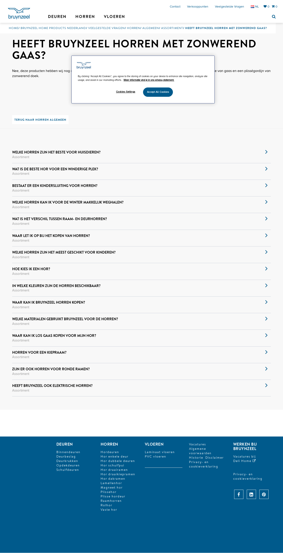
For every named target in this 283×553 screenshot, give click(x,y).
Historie (196, 458)
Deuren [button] (57, 16)
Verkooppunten (197, 6)
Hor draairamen (114, 470)
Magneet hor (112, 487)
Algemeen (150, 28)
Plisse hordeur (113, 496)
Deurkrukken (67, 461)
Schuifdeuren (67, 470)
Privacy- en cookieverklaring (203, 464)
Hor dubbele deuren (118, 461)
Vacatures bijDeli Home (244, 458)
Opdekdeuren (68, 465)
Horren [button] (85, 16)
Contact (175, 6)
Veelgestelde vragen (229, 6)
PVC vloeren (155, 456)
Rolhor (106, 505)
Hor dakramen (113, 479)
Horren (133, 28)
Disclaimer (214, 458)
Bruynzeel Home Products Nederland (53, 28)
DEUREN (64, 444)
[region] (143, 79)
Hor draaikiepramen (118, 474)
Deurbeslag (66, 456)
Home (13, 28)
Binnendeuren (68, 452)
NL (255, 7)
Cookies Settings (125, 91)
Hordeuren (110, 452)
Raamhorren (111, 501)
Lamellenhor (111, 483)
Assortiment (172, 28)
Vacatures (197, 444)
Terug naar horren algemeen (40, 120)
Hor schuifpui (112, 465)
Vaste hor (109, 510)
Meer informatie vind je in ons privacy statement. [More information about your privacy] (149, 80)
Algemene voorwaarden (200, 451)
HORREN (109, 444)
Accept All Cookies (158, 92)
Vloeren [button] (114, 16)
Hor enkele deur (114, 456)
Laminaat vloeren (160, 452)
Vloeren (154, 444)
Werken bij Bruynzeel (245, 447)
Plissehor (109, 492)
